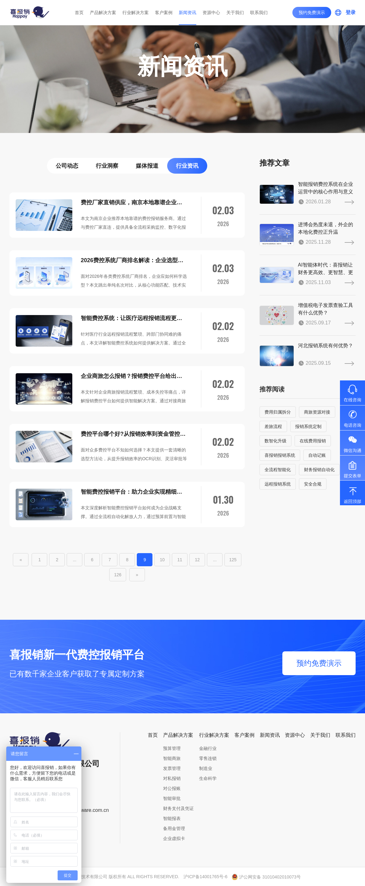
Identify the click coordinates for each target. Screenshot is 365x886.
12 (197, 559)
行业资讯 (187, 166)
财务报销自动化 (319, 469)
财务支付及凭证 (178, 808)
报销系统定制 (308, 426)
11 (179, 559)
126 (117, 574)
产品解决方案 (103, 12)
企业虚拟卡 (174, 838)
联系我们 (259, 12)
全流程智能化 (278, 469)
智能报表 (172, 818)
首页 (79, 12)
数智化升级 (275, 440)
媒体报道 (147, 166)
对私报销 (172, 778)
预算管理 (172, 748)
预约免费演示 (312, 12)
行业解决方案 (135, 12)
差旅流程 (273, 426)
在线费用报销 (313, 440)
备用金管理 (174, 828)
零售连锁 (208, 758)
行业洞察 (107, 166)
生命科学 (208, 778)
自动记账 (317, 455)
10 (162, 559)
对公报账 (172, 788)
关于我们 (235, 12)
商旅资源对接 (317, 412)
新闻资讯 (187, 12)
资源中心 (211, 12)
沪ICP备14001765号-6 (205, 876)
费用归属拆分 (278, 412)
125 (232, 559)
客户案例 (163, 12)
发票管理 (172, 768)
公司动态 (67, 166)
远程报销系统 (278, 483)
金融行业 (208, 748)
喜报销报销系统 (280, 455)
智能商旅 (172, 758)
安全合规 (312, 483)
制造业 (205, 768)
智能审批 (172, 798)
